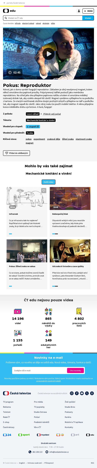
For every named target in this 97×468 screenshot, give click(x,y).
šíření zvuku (68, 139)
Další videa (48, 181)
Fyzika (30, 132)
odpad (38, 23)
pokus (29, 139)
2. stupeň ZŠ (33, 126)
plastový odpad (28, 23)
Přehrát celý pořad (52, 113)
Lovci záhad (33, 113)
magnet (29, 143)
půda (53, 23)
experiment (39, 139)
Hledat (88, 18)
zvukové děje (53, 139)
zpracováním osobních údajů (48, 380)
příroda (17, 23)
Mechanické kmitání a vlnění (41, 120)
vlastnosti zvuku (84, 139)
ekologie (46, 23)
